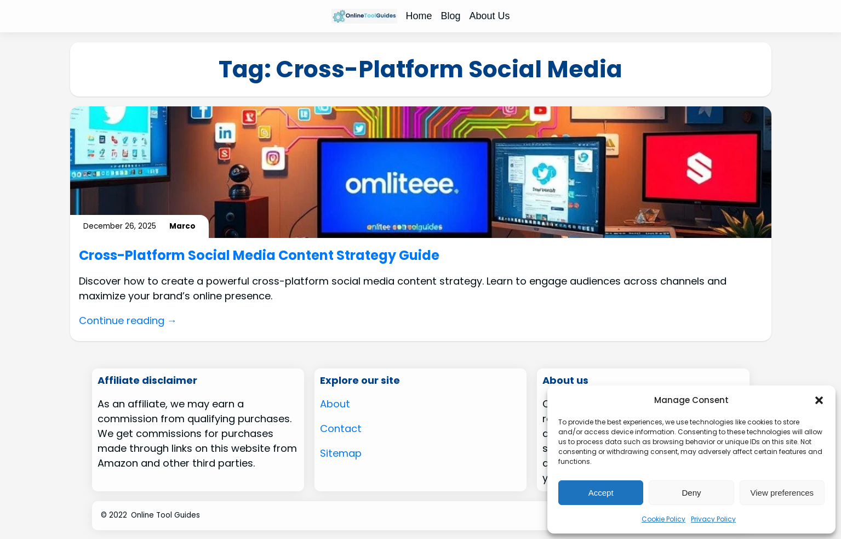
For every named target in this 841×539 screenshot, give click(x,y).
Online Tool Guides (165, 515)
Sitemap (341, 453)
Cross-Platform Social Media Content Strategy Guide (259, 256)
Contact (341, 428)
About (335, 404)
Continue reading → (128, 320)
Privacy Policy (713, 519)
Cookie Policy (663, 519)
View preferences (782, 492)
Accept (601, 492)
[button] (819, 400)
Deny (691, 492)
